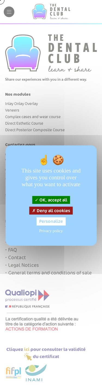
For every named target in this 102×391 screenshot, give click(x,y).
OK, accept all (51, 200)
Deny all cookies (51, 211)
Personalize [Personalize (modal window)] (51, 221)
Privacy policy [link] (51, 230)
